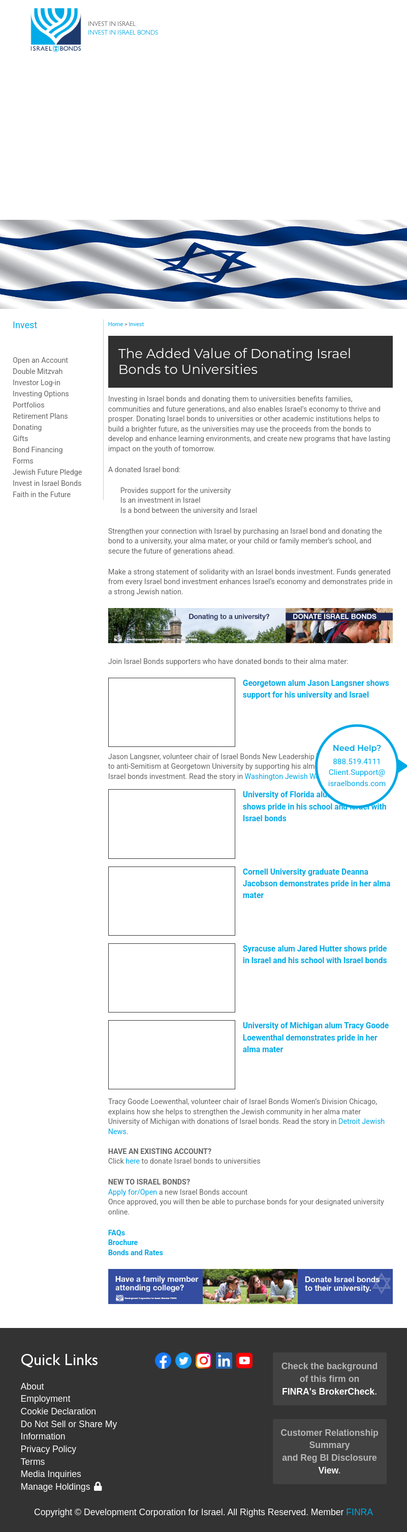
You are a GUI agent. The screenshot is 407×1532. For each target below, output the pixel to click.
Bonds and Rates (135, 1253)
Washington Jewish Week (286, 776)
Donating (27, 427)
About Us (203, 128)
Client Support (203, 148)
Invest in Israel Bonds (47, 483)
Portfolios (29, 405)
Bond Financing (37, 450)
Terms (33, 1462)
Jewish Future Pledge (47, 472)
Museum (204, 210)
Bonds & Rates (203, 87)
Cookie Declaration (59, 1411)
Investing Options (41, 394)
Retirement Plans (40, 416)
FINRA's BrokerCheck (328, 1391)
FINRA (359, 1512)
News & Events (203, 169)
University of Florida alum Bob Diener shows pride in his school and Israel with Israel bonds (315, 806)
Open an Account (40, 360)
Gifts (20, 439)
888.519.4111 (357, 761)
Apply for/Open (132, 1192)
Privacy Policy (49, 1449)
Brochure (123, 1242)
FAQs (116, 1233)
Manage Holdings (61, 1487)
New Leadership (203, 189)
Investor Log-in (36, 383)
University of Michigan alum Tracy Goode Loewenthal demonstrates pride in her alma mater (316, 1037)
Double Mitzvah (37, 371)
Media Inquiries (51, 1474)
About (32, 1386)
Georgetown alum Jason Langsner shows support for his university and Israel (316, 689)
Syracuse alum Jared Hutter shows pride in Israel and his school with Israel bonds (315, 954)
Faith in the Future (42, 494)
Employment (46, 1399)
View (328, 1470)
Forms (23, 461)
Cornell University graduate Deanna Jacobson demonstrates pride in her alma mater (317, 884)
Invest (203, 108)
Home (115, 324)
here (133, 1161)
